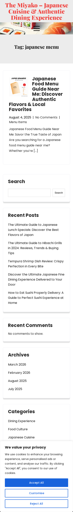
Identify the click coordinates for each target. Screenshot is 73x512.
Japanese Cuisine (21, 437)
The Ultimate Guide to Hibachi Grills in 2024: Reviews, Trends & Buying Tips (35, 248)
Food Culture (18, 429)
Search (16, 182)
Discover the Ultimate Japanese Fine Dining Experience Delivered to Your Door (36, 279)
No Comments (46, 117)
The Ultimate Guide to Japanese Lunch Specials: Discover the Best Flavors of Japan (33, 230)
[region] (36, 476)
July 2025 (15, 389)
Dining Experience (21, 421)
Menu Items (18, 122)
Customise (36, 493)
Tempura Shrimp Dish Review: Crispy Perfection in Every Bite (36, 264)
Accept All (36, 483)
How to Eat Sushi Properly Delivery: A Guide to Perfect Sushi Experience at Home (36, 297)
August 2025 (17, 381)
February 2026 (19, 372)
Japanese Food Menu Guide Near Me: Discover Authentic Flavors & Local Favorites (36, 94)
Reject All (36, 504)
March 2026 (17, 364)
